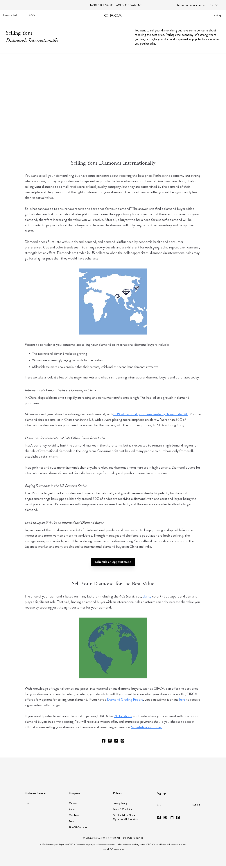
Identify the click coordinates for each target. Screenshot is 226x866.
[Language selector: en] (215, 5)
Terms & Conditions (123, 809)
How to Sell (10, 15)
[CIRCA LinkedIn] (116, 741)
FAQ (32, 15)
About (72, 809)
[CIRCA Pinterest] (122, 741)
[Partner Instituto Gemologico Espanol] (126, 769)
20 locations (123, 716)
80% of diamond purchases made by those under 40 (150, 414)
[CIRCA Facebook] (104, 741)
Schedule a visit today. (146, 727)
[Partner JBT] (105, 769)
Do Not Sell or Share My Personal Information (125, 817)
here (182, 699)
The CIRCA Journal (79, 827)
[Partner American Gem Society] (74, 769)
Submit (196, 804)
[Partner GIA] (41, 769)
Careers (73, 803)
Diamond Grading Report (125, 699)
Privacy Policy (120, 803)
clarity (147, 596)
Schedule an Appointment (113, 562)
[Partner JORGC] (145, 769)
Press (71, 821)
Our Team (74, 815)
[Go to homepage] (113, 15)
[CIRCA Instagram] (110, 741)
